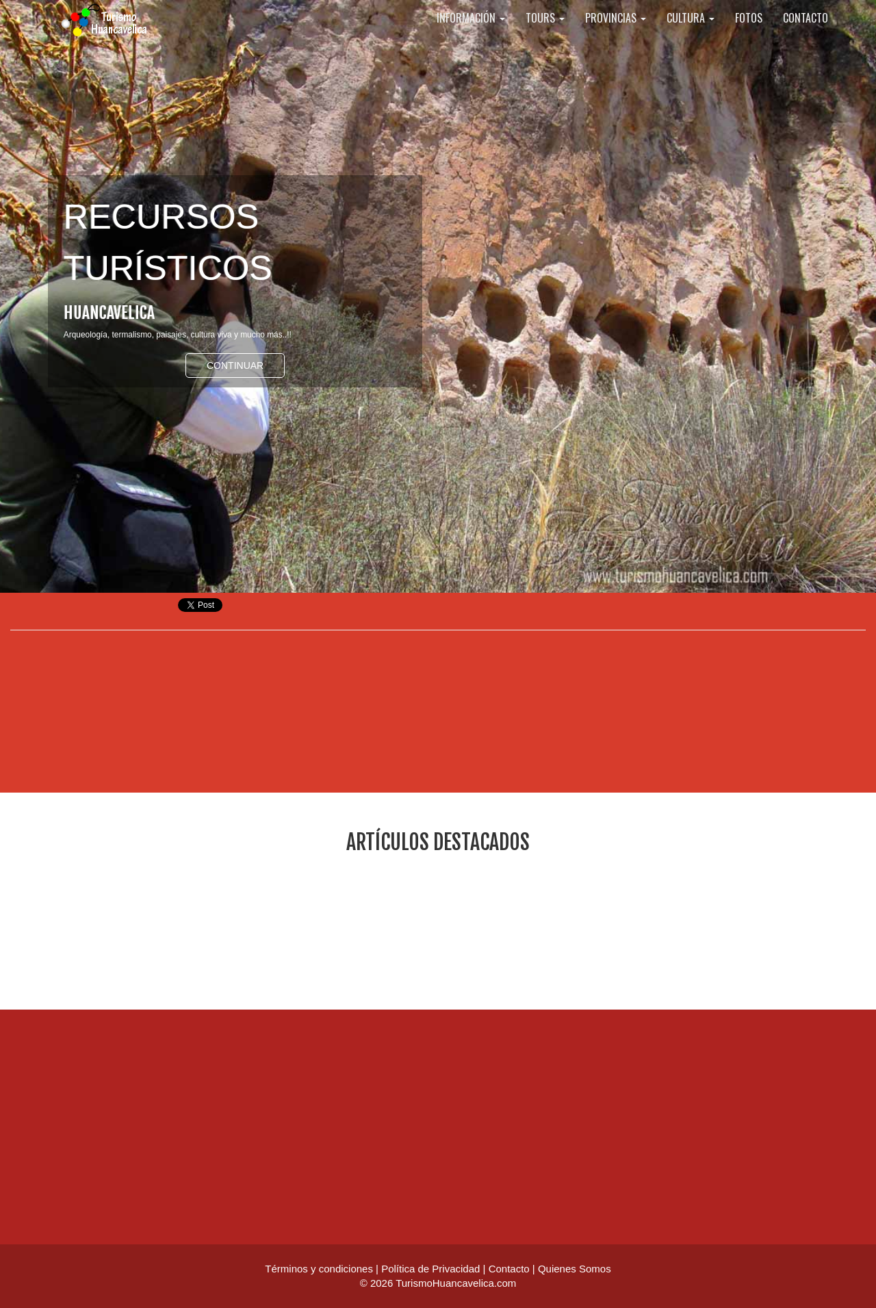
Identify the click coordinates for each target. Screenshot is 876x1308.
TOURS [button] (545, 34)
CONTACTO (805, 34)
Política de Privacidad (430, 1268)
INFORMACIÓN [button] (471, 34)
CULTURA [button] (690, 34)
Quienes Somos (574, 1268)
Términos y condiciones (319, 1268)
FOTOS (748, 34)
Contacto (509, 1268)
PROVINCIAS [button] (615, 34)
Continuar (235, 365)
